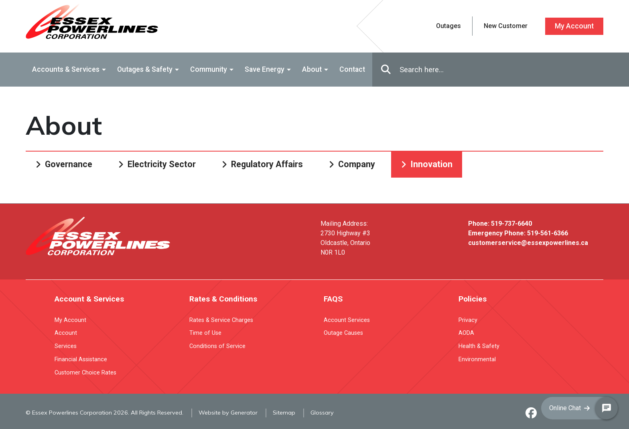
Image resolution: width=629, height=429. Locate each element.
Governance (68, 164)
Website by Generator (228, 412)
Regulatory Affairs (267, 164)
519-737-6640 (511, 223)
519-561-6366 (547, 233)
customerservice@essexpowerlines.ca (528, 243)
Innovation (431, 164)
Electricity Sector (162, 164)
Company (356, 164)
